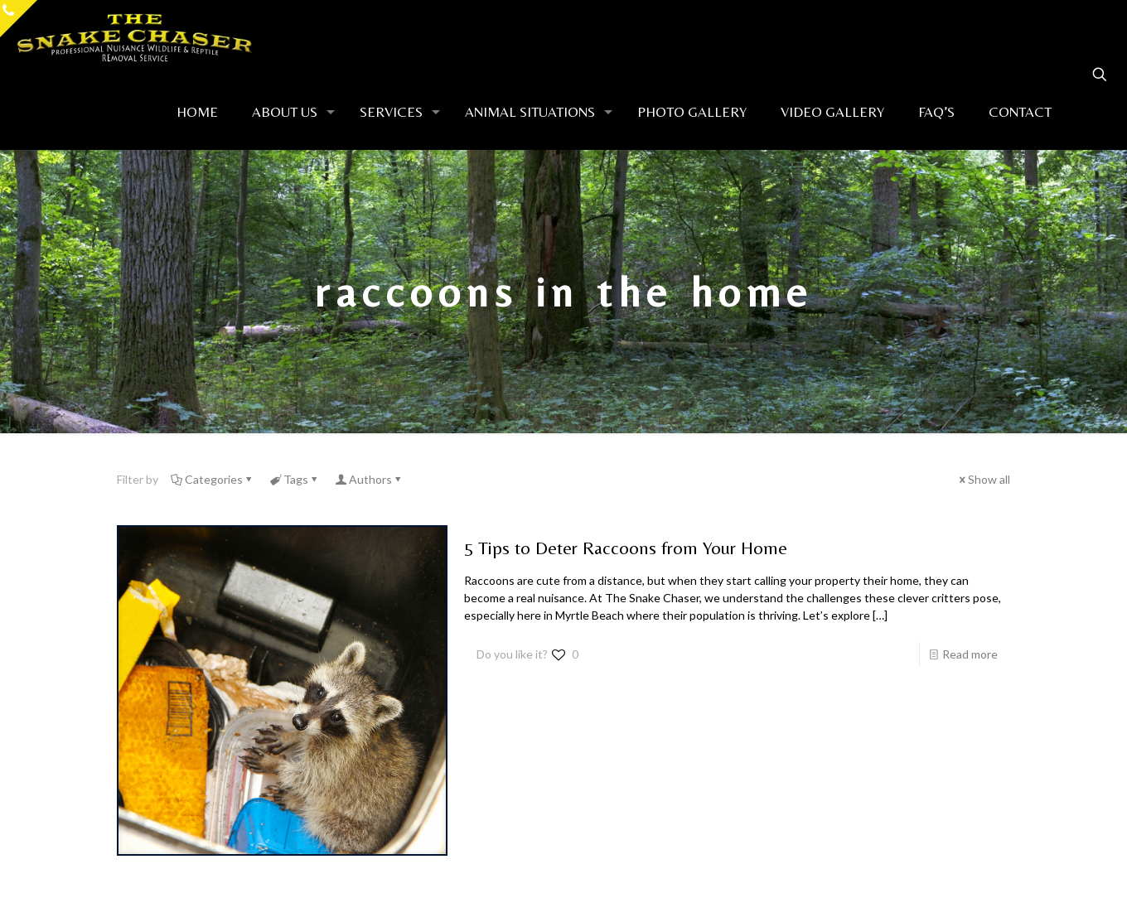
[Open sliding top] (18, 18)
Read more (970, 654)
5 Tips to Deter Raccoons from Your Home (625, 548)
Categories (212, 479)
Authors (369, 479)
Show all (983, 479)
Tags (294, 479)
